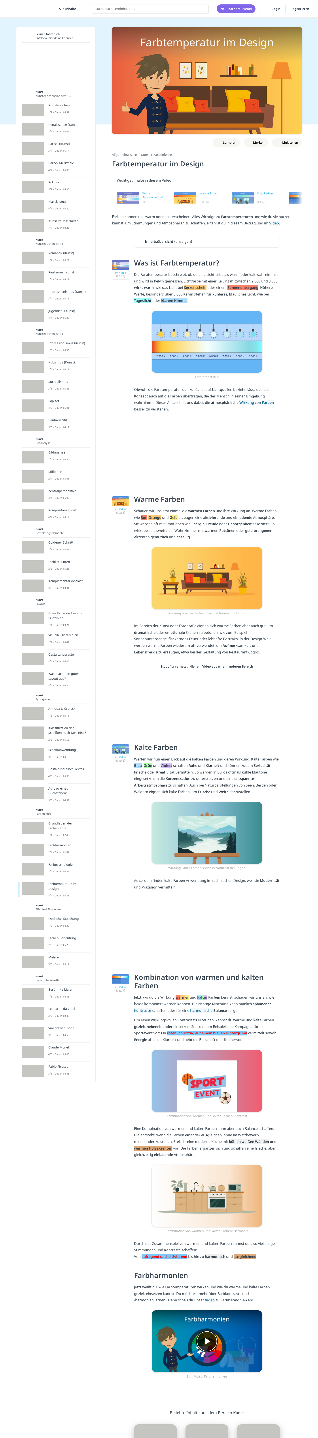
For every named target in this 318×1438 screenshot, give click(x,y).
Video (210, 1300)
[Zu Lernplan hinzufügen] (226, 142)
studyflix (29, 8)
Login (273, 8)
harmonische (201, 1010)
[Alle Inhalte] (66, 9)
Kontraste (143, 1010)
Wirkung (247, 402)
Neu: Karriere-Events (236, 9)
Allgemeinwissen (124, 154)
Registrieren (300, 9)
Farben (268, 402)
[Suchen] (202, 8)
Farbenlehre (163, 154)
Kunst (145, 154)
